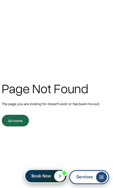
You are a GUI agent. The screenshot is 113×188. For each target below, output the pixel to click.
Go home (15, 120)
